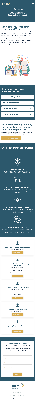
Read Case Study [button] (17, 252)
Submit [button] (17, 374)
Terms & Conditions (21, 395)
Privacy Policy (12, 395)
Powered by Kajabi (17, 400)
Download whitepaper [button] (11, 138)
